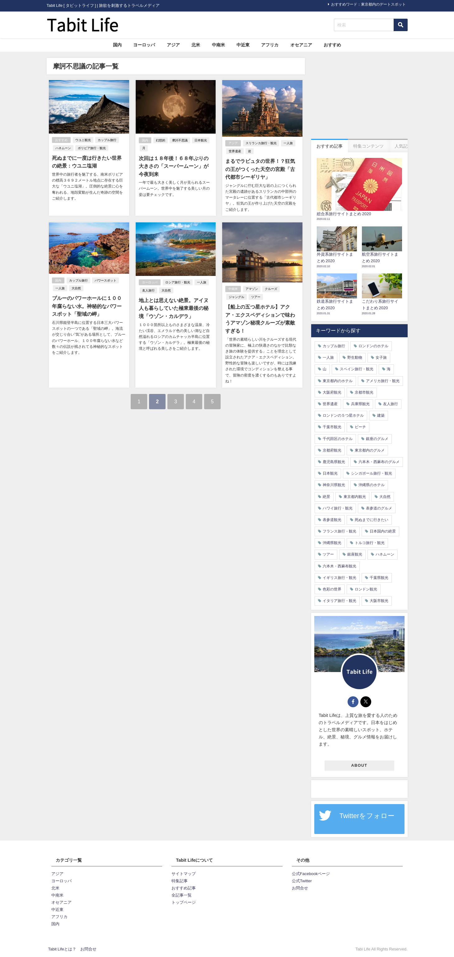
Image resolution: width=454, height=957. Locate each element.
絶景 (326, 497)
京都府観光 (332, 450)
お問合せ (300, 888)
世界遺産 (235, 151)
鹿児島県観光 (334, 462)
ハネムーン (63, 148)
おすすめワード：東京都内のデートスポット (368, 4)
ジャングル (236, 297)
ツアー (255, 297)
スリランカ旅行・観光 (261, 143)
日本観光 (200, 140)
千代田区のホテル (338, 439)
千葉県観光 (379, 578)
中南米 (218, 45)
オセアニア (301, 45)
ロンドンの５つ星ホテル (343, 415)
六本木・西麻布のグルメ (379, 462)
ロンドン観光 (366, 589)
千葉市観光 (332, 427)
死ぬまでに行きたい (371, 520)
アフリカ (269, 45)
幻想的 (160, 140)
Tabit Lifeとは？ (62, 949)
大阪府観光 (332, 392)
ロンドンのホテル (373, 346)
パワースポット (105, 280)
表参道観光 (332, 520)
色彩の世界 (332, 589)
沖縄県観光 (332, 543)
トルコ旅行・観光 (370, 543)
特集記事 (179, 881)
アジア (173, 45)
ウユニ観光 (83, 140)
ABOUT (359, 765)
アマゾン (252, 288)
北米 (195, 45)
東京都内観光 (355, 497)
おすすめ (332, 45)
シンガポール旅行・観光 (371, 473)
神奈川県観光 (334, 485)
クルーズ (271, 288)
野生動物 (354, 357)
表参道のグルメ (379, 508)
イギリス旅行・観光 (339, 578)
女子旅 (381, 357)
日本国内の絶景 (383, 531)
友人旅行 (148, 290)
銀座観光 (354, 554)
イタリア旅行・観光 (339, 601)
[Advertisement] (359, 97)
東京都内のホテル (338, 381)
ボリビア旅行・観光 (92, 148)
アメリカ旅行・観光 (383, 381)
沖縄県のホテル (371, 485)
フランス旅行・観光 (339, 531)
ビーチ (360, 427)
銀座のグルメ (377, 439)
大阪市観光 (379, 601)
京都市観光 (364, 392)
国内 (117, 45)
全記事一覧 (181, 895)
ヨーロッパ (144, 45)
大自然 (76, 288)
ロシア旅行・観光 (177, 282)
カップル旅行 (107, 140)
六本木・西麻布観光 (339, 566)
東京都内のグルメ (370, 450)
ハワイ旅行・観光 (338, 508)
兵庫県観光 (360, 404)
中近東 (243, 45)
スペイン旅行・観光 (356, 369)
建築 (381, 415)
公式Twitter (302, 881)
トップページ (183, 902)
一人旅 (288, 143)
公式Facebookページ (311, 874)
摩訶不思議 (179, 140)
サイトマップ (183, 874)
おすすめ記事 (183, 888)
